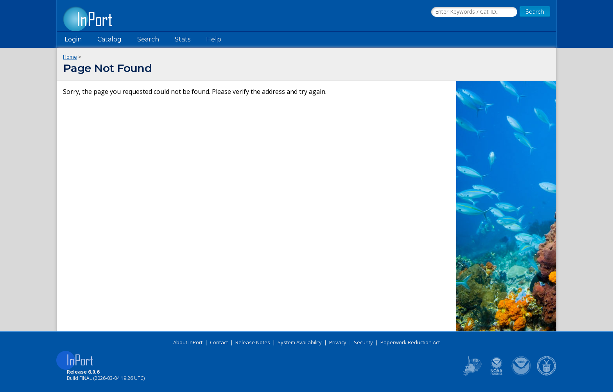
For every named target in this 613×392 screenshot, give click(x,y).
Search (148, 39)
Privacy (337, 342)
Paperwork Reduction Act (410, 342)
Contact (219, 342)
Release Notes (252, 342)
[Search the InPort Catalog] (474, 12)
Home (70, 56)
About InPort (188, 342)
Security (363, 342)
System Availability (300, 342)
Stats (182, 39)
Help (213, 39)
